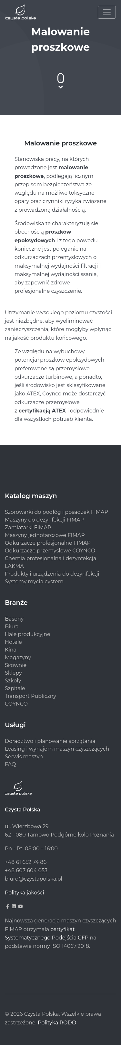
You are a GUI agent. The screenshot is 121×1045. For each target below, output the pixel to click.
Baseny (14, 619)
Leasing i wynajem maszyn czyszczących (57, 749)
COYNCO (16, 704)
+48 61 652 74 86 (25, 862)
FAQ (10, 764)
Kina (10, 650)
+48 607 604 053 (26, 870)
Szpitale (15, 688)
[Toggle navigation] (107, 12)
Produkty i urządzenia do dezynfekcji (52, 574)
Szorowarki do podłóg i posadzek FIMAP (56, 512)
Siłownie (15, 665)
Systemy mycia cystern (34, 581)
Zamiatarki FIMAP (28, 527)
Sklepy (13, 673)
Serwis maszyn (24, 757)
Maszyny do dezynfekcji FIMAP (44, 520)
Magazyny (18, 657)
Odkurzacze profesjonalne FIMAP (48, 543)
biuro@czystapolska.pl (33, 879)
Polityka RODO (57, 1023)
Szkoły (13, 681)
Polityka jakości (24, 893)
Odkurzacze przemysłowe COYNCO (50, 551)
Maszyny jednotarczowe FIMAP (45, 535)
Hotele (13, 642)
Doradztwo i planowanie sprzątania (50, 741)
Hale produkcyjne (27, 634)
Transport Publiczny (30, 696)
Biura (11, 627)
